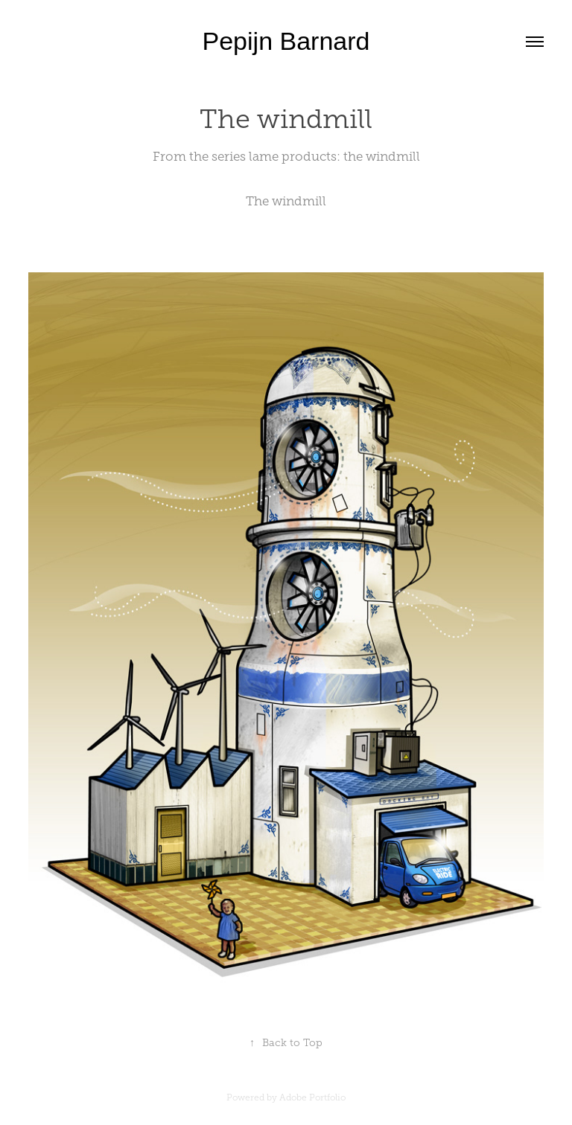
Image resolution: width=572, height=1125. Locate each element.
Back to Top (286, 1042)
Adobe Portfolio (312, 1097)
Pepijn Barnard (286, 41)
